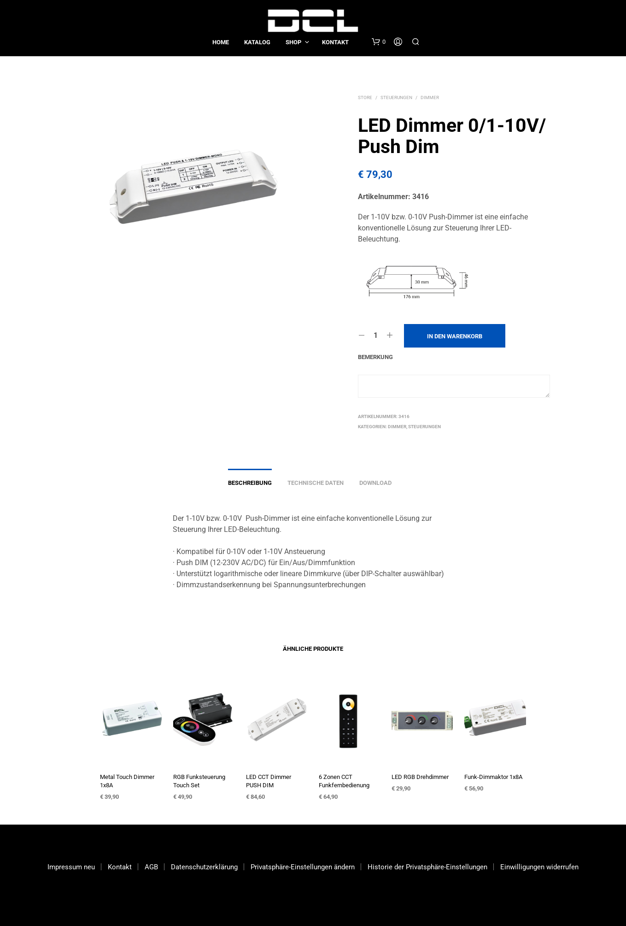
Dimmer (430, 97)
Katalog (257, 42)
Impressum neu (71, 867)
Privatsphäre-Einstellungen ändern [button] (303, 867)
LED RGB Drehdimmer (420, 776)
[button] (379, 42)
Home (220, 42)
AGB (151, 867)
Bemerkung (375, 357)
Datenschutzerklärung (204, 867)
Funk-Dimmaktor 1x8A (493, 776)
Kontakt (335, 42)
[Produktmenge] (375, 335)
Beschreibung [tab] (250, 482)
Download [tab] (375, 482)
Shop (293, 42)
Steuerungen (396, 97)
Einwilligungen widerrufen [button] (539, 867)
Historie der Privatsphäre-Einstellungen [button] (427, 867)
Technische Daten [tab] (315, 482)
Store (365, 97)
